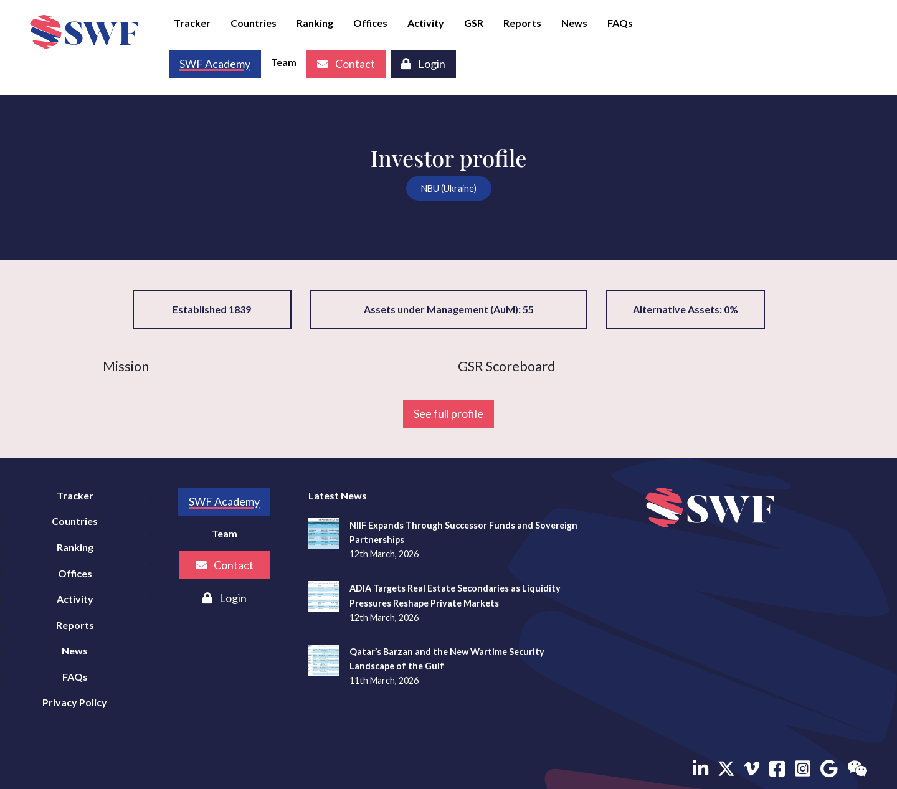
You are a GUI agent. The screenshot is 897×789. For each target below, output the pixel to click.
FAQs (620, 23)
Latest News (337, 495)
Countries (253, 23)
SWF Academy (224, 501)
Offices (370, 23)
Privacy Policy (74, 702)
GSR (473, 23)
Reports (522, 23)
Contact (346, 63)
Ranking (315, 23)
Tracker (192, 23)
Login (423, 63)
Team (284, 62)
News (574, 23)
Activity (425, 23)
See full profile (448, 413)
